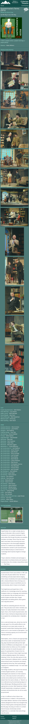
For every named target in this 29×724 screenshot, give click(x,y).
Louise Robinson (13, 446)
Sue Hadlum (8, 492)
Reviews (3, 569)
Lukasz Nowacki (15, 460)
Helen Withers (10, 45)
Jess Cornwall (14, 469)
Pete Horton (14, 462)
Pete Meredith (15, 466)
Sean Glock (13, 420)
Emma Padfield (13, 434)
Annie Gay (12, 419)
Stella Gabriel (9, 436)
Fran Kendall (8, 494)
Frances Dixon (15, 467)
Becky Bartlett (9, 480)
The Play (3, 528)
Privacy (14, 716)
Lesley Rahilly (10, 490)
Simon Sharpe (15, 450)
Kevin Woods (14, 459)
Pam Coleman (11, 441)
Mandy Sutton (12, 487)
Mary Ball (10, 439)
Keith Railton (17, 410)
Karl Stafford (10, 430)
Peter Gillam (9, 499)
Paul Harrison (10, 478)
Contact (3, 718)
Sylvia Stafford (12, 485)
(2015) (3, 10)
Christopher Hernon (16, 464)
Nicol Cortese (15, 427)
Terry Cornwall (15, 453)
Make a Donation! (15, 2)
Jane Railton (15, 429)
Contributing (24, 5)
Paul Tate (13, 432)
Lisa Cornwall (14, 455)
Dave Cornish (9, 482)
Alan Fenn (12, 415)
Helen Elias (10, 443)
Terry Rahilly (14, 457)
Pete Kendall (13, 437)
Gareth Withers (14, 501)
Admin (14, 718)
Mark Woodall (13, 413)
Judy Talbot (11, 473)
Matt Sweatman (15, 417)
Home (2, 5)
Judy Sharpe (14, 452)
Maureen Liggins (12, 444)
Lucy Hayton (13, 411)
